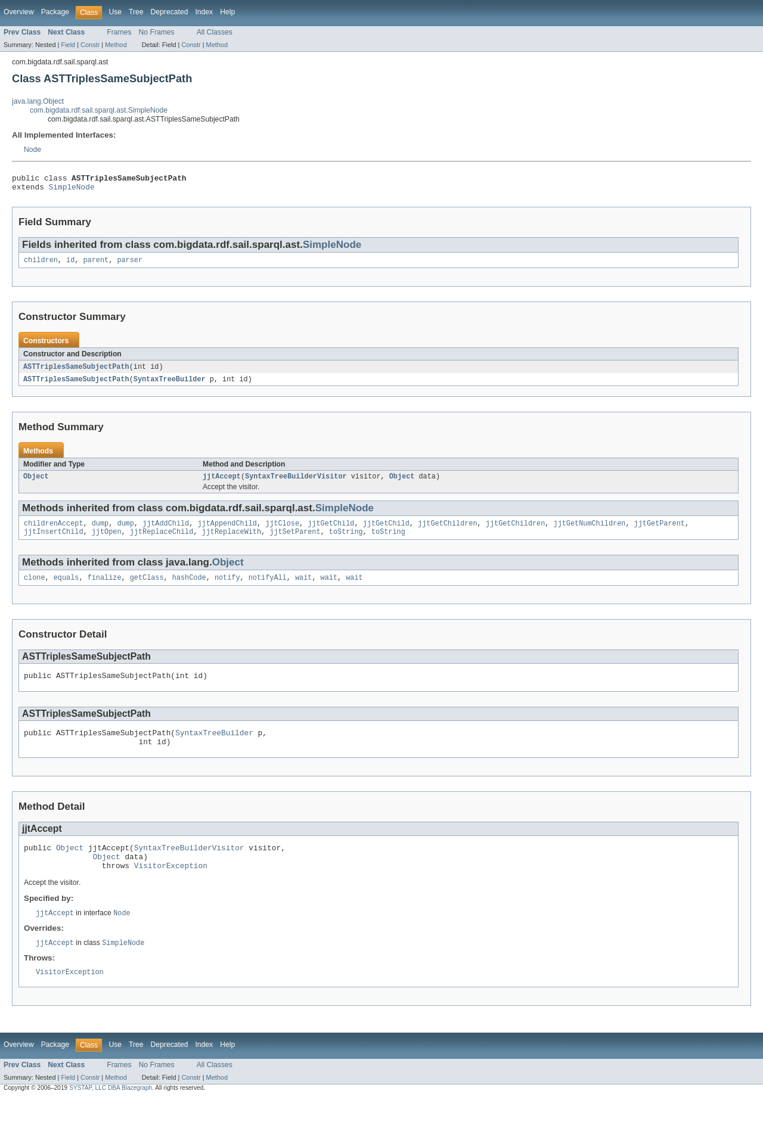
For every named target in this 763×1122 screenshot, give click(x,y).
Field (68, 44)
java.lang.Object (38, 101)
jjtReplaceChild (162, 541)
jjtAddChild (165, 531)
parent (96, 264)
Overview (19, 12)
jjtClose (282, 531)
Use (115, 12)
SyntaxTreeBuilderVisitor (296, 483)
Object (36, 483)
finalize (105, 588)
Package (55, 12)
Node (32, 149)
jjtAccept (222, 483)
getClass (147, 588)
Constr (90, 44)
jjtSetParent (294, 541)
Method (115, 44)
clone (34, 588)
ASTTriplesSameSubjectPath (76, 372)
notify (227, 588)
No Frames (157, 32)
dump (100, 531)
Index (204, 12)
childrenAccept (53, 531)
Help (227, 12)
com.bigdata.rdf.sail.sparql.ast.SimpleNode (99, 110)
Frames (119, 32)
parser (129, 264)
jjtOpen (107, 541)
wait (303, 588)
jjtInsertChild (53, 541)
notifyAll (268, 588)
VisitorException (170, 886)
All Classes (214, 32)
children (41, 264)
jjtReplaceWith (232, 541)
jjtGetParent (659, 531)
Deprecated (169, 12)
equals (66, 588)
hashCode (189, 588)
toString (346, 541)
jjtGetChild (331, 531)
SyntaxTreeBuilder (170, 385)
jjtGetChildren (447, 531)
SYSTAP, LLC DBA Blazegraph (110, 1111)
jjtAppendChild (227, 531)
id (70, 264)
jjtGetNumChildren (589, 531)
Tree (136, 12)
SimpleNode (72, 190)
